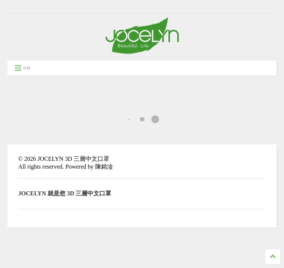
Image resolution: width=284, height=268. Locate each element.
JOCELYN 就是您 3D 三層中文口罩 (65, 193)
